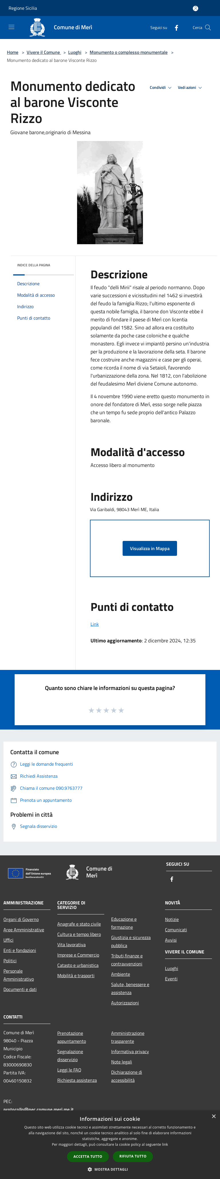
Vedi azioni (191, 87)
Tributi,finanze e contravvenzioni (127, 959)
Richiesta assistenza (77, 1080)
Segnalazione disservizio (70, 1055)
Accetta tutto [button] (88, 1156)
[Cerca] (208, 27)
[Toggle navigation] (11, 27)
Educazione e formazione (124, 923)
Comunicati (176, 929)
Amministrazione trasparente (127, 1037)
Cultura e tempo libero (79, 934)
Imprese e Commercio (78, 954)
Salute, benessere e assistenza (130, 988)
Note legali (121, 1061)
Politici (10, 960)
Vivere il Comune (44, 52)
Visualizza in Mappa (150, 548)
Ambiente (120, 974)
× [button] (213, 1117)
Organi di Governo (21, 919)
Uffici (8, 939)
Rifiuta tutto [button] (133, 1156)
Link (95, 624)
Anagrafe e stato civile (79, 923)
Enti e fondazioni (19, 950)
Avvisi (171, 939)
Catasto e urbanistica (78, 965)
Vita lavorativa (71, 944)
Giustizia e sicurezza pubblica (131, 941)
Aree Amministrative (23, 929)
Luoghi (74, 52)
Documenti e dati (20, 989)
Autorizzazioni (125, 1002)
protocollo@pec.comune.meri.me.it (38, 1109)
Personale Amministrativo (18, 974)
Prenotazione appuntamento (71, 1037)
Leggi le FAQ (69, 1069)
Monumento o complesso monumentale (129, 52)
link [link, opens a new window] (165, 1144)
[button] (110, 1169)
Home (12, 52)
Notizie (172, 919)
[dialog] (110, 1144)
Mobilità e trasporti (76, 975)
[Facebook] (174, 27)
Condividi (161, 87)
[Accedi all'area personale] (195, 8)
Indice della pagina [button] (33, 265)
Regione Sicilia (23, 8)
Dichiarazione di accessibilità (126, 1076)
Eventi (171, 978)
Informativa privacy (130, 1051)
